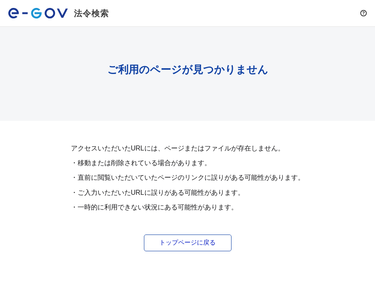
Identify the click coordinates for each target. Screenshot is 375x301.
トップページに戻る (187, 242)
